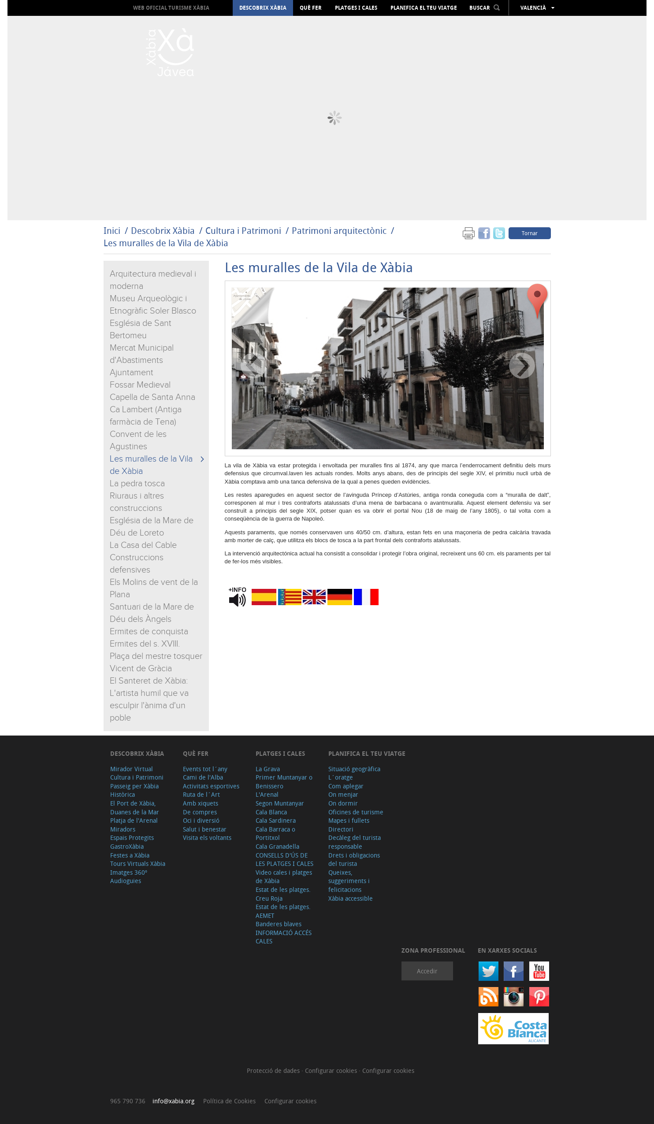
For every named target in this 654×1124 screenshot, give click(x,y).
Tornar (530, 233)
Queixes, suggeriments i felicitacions (349, 881)
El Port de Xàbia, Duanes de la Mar (134, 807)
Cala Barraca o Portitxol (275, 833)
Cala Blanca (271, 812)
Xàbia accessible (350, 898)
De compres (200, 812)
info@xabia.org (173, 1101)
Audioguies (125, 880)
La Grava (268, 769)
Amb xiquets (200, 803)
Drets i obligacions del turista (354, 859)
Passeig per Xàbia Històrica (134, 790)
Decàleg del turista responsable (354, 841)
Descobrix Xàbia (262, 8)
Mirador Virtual (131, 769)
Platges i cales (356, 8)
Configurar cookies (332, 1070)
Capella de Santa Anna (152, 397)
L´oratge (340, 777)
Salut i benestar (205, 829)
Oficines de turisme (355, 812)
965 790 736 (127, 1101)
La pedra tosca (137, 483)
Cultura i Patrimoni (243, 231)
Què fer (311, 8)
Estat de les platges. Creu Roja (283, 893)
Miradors (122, 829)
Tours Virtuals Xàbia (137, 863)
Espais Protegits (132, 837)
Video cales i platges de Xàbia (284, 876)
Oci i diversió (201, 820)
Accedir (427, 971)
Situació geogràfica (354, 769)
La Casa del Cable (143, 545)
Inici (112, 231)
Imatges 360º (128, 872)
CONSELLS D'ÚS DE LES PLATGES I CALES (284, 859)
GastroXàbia (127, 846)
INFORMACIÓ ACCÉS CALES (284, 937)
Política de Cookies (229, 1101)
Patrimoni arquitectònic (339, 231)
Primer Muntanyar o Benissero (284, 781)
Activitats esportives (211, 786)
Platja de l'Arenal (134, 820)
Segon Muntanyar (280, 803)
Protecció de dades (274, 1070)
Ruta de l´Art (201, 794)
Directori (340, 829)
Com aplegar (346, 786)
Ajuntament (131, 372)
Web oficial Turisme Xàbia (171, 7)
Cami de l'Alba (203, 777)
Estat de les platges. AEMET (283, 911)
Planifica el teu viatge (423, 8)
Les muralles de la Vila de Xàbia (166, 243)
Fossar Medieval (140, 385)
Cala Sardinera (276, 820)
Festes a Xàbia (129, 855)
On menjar (343, 794)
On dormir (343, 803)
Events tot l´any (205, 769)
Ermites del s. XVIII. (145, 644)
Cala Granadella (277, 846)
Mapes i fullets (348, 820)
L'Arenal (267, 794)
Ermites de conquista (149, 631)
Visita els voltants (207, 837)
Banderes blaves (278, 924)
